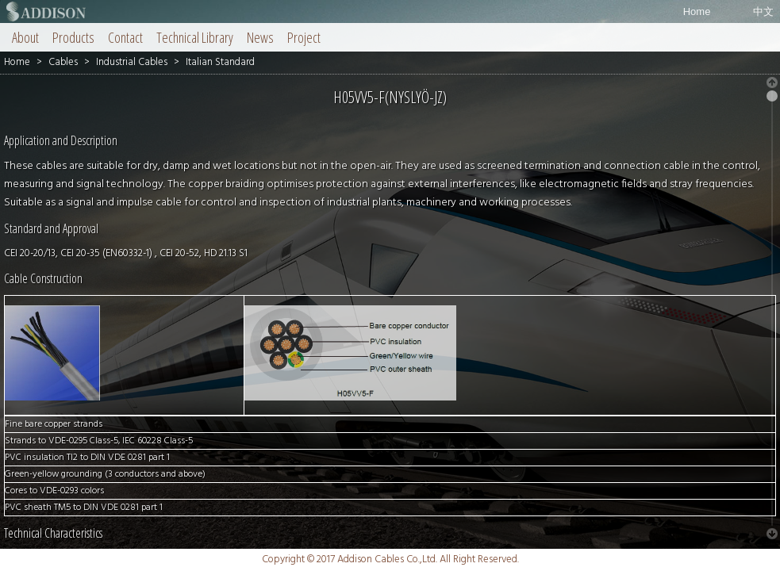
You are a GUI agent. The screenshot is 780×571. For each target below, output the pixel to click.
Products (73, 37)
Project (304, 37)
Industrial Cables (131, 62)
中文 (763, 11)
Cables (63, 62)
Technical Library (194, 37)
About (25, 37)
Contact (125, 37)
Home (697, 11)
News (260, 37)
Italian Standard (220, 62)
